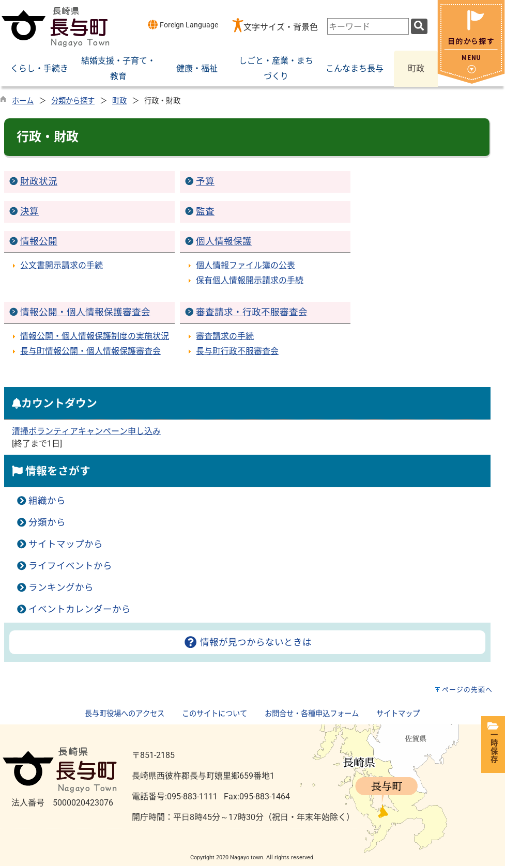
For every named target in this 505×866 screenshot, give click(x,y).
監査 (205, 211)
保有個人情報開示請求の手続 (249, 280)
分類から (47, 522)
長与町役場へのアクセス (124, 713)
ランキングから (61, 587)
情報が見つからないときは (247, 642)
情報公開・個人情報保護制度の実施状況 (94, 336)
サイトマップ (398, 713)
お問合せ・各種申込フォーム (312, 713)
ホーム (23, 101)
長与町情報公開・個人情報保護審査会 (90, 351)
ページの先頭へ (467, 689)
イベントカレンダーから (79, 609)
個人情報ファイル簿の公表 (245, 265)
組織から (47, 501)
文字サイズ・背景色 (280, 27)
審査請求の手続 (225, 336)
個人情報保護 (224, 241)
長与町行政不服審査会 (237, 351)
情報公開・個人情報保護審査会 (85, 312)
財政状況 (38, 181)
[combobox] (368, 26)
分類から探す (73, 101)
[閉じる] (471, 81)
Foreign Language (183, 24)
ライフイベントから (70, 566)
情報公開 (38, 241)
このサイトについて (214, 713)
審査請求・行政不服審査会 (252, 312)
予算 (205, 181)
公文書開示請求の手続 (61, 265)
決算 (29, 211)
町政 (119, 101)
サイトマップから (65, 544)
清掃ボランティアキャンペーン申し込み (86, 431)
